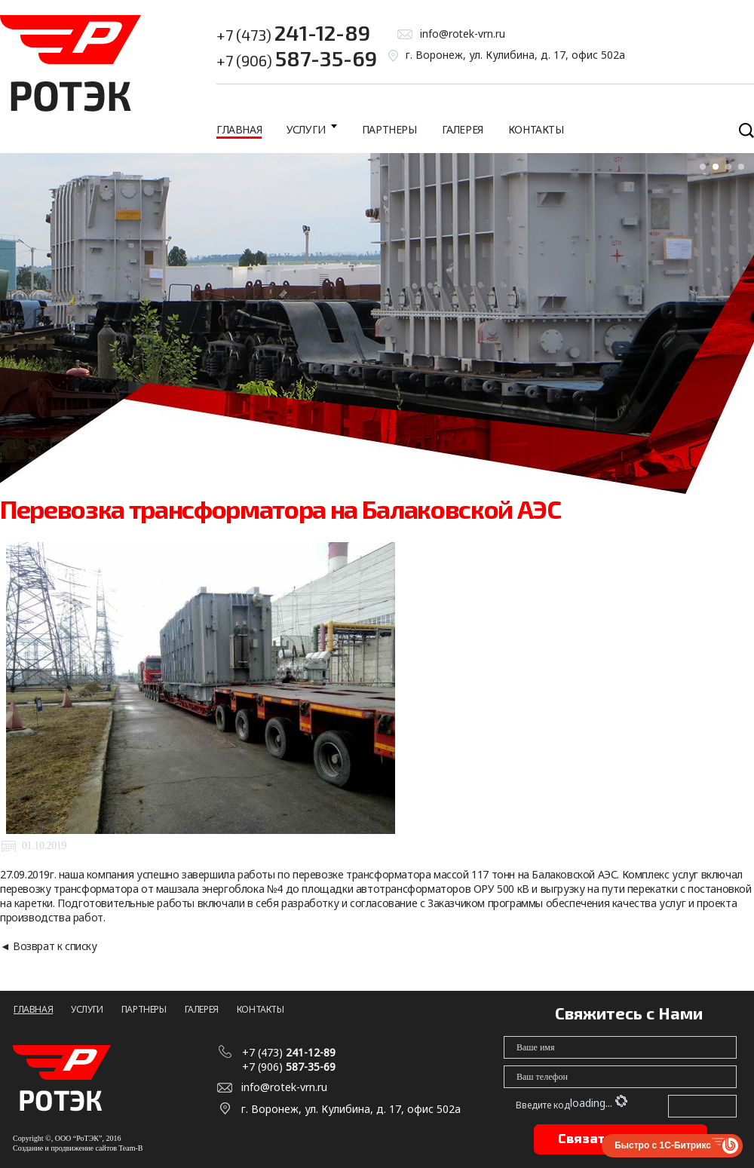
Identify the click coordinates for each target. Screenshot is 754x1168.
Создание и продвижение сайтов (65, 1148)
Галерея (462, 129)
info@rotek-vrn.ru (462, 33)
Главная (239, 129)
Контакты (536, 129)
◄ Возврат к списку (48, 946)
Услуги (306, 129)
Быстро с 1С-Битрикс (663, 1145)
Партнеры (389, 129)
